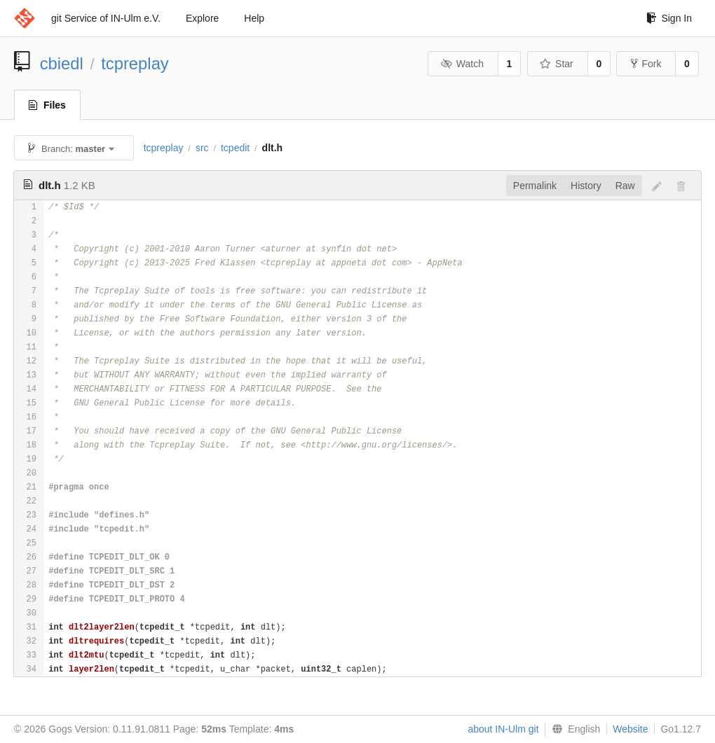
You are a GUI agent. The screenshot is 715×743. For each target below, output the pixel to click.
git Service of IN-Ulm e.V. (106, 18)
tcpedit (235, 147)
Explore (202, 18)
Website (630, 729)
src (202, 147)
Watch (462, 63)
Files (47, 105)
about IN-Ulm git (503, 729)
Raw (625, 185)
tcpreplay (135, 63)
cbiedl (61, 63)
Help (254, 18)
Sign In (669, 18)
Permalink (535, 185)
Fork (646, 63)
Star (556, 63)
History (586, 185)
